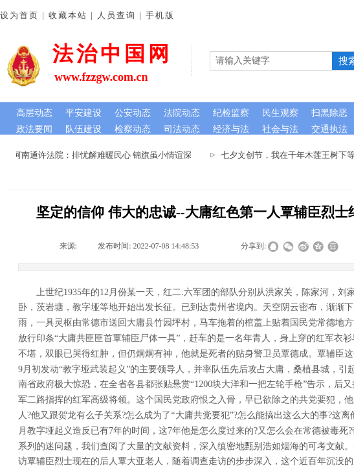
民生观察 (280, 113)
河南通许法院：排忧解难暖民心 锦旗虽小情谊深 (105, 155)
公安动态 (133, 113)
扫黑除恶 (329, 113)
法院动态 (182, 113)
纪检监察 (231, 113)
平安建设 (83, 113)
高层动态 (34, 113)
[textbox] (271, 60)
